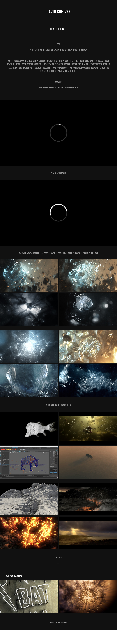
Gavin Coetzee (58, 11)
